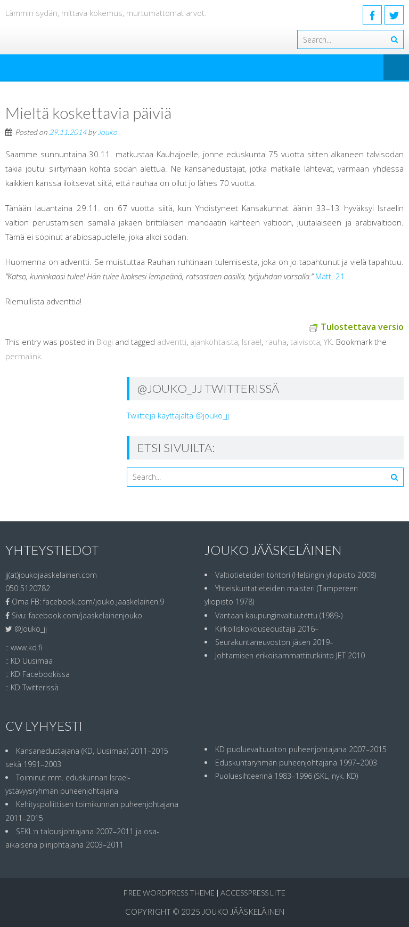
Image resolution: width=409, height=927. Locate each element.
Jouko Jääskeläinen (243, 911)
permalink (23, 356)
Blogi (104, 341)
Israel (251, 341)
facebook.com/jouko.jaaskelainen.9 (103, 601)
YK (328, 341)
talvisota (305, 341)
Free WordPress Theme (169, 892)
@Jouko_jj (30, 629)
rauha (276, 341)
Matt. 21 (330, 276)
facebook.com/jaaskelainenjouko (85, 615)
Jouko (107, 131)
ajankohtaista (214, 341)
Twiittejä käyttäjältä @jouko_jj (178, 415)
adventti (171, 341)
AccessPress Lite (252, 892)
